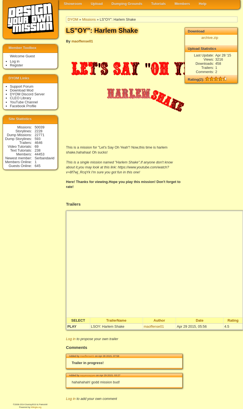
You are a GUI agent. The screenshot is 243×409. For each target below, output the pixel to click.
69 (36, 146)
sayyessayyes (87, 375)
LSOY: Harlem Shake (108, 326)
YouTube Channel (24, 102)
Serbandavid (44, 158)
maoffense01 (82, 41)
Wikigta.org (36, 407)
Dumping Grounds (127, 4)
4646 (38, 143)
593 (37, 139)
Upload (97, 4)
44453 (40, 154)
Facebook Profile (23, 106)
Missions (89, 19)
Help (202, 4)
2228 (38, 131)
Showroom (73, 4)
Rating (233, 320)
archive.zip (209, 38)
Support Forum (21, 86)
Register (16, 65)
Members (182, 4)
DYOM (73, 19)
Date (199, 320)
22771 (40, 135)
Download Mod (21, 90)
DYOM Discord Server (27, 94)
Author (159, 320)
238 (37, 150)
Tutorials (158, 4)
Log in (71, 339)
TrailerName (116, 320)
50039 (40, 127)
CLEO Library (20, 98)
